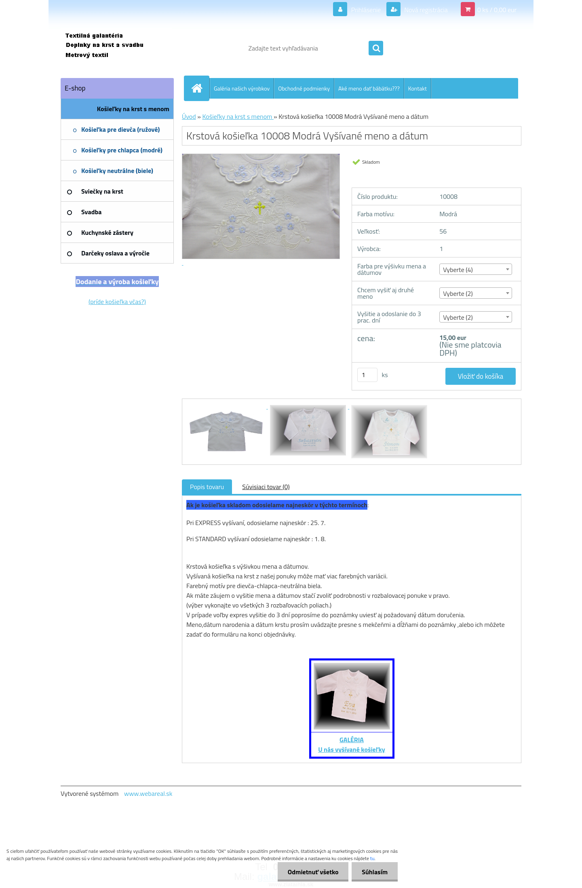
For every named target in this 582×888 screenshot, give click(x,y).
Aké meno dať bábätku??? (369, 88)
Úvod (189, 116)
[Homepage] (200, 88)
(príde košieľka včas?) (117, 301)
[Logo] (116, 48)
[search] (376, 48)
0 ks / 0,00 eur (497, 10)
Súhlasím (375, 872)
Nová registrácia (425, 10)
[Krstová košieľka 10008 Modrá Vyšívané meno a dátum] (227, 406)
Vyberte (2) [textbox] (458, 293)
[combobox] (475, 269)
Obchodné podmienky (304, 88)
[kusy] (367, 375)
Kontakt (417, 88)
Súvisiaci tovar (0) (265, 486)
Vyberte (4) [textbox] (458, 269)
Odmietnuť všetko (312, 872)
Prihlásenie (366, 10)
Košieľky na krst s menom (238, 116)
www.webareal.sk (148, 793)
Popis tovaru (207, 486)
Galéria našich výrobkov (242, 88)
